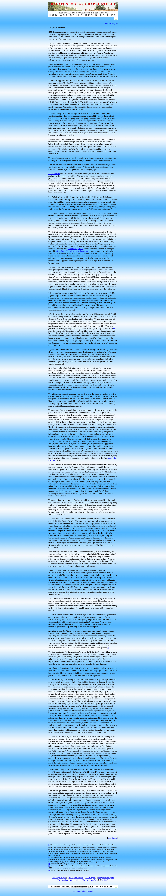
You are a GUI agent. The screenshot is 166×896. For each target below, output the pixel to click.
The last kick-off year (90, 880)
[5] (103, 675)
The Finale (105, 880)
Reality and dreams (76, 878)
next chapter (112, 838)
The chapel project (59, 878)
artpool (84, 891)
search (90, 891)
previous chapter (111, 23)
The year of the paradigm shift (68, 880)
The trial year (90, 878)
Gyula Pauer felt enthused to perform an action (73, 251)
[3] (108, 648)
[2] (114, 329)
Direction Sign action (75, 249)
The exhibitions (54, 174)
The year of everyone (106, 878)
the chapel (76, 891)
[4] (100, 652)
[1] (113, 209)
